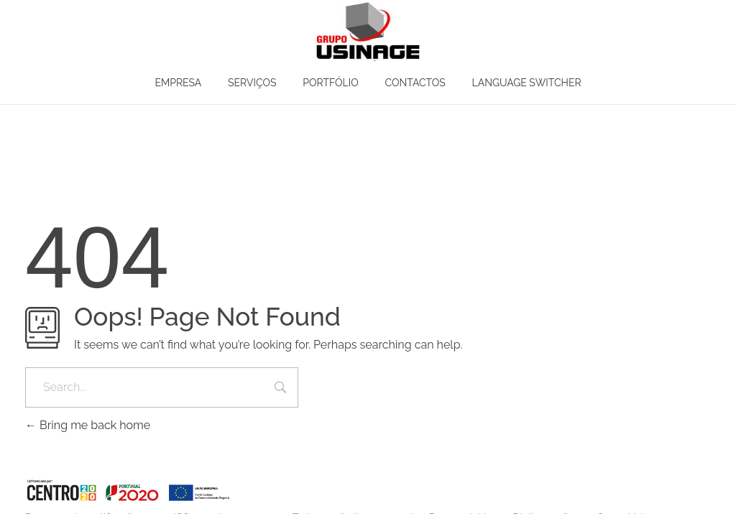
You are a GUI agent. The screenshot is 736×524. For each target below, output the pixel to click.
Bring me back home (87, 425)
